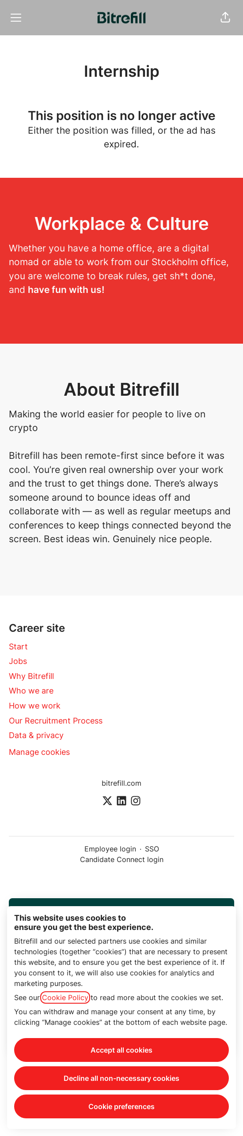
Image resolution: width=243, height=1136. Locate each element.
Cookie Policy (65, 997)
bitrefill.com (121, 783)
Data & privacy (36, 735)
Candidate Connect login (121, 859)
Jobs (18, 661)
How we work (35, 705)
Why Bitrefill (31, 676)
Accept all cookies (121, 1050)
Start (18, 646)
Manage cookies (39, 752)
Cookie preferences (121, 1106)
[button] (225, 17)
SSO (152, 848)
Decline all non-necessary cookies (121, 1078)
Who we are (31, 690)
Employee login (110, 848)
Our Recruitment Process (56, 720)
